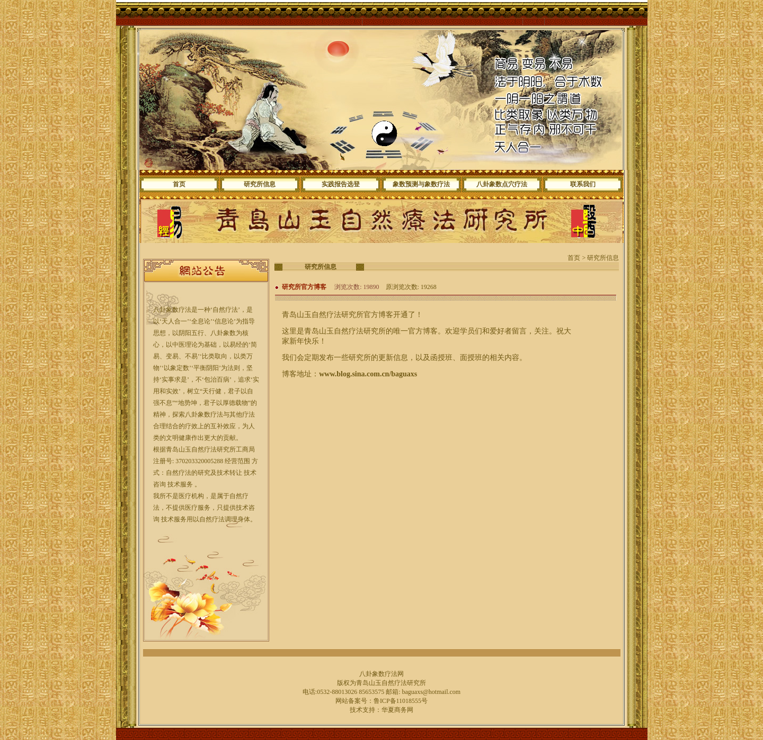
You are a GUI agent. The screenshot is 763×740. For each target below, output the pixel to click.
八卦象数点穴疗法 (501, 184)
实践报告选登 (341, 184)
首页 (179, 184)
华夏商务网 (397, 710)
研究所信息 (260, 184)
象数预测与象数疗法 (421, 184)
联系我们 (583, 184)
